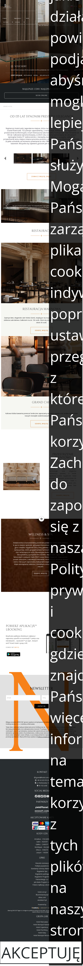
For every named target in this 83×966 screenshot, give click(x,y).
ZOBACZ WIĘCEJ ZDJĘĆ (41, 176)
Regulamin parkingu (42, 874)
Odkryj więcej (41, 330)
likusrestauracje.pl (42, 895)
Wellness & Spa (45, 75)
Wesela (36, 75)
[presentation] (41, 715)
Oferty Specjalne (16, 75)
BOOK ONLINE (41, 95)
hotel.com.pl (42, 892)
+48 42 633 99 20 (43, 780)
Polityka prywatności (42, 866)
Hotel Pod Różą (42, 930)
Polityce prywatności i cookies (46, 737)
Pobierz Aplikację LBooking (42, 885)
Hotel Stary (42, 933)
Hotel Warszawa (42, 922)
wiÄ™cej (16, 647)
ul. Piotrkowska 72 (43, 783)
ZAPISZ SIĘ (41, 706)
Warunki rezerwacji (42, 863)
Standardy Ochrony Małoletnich (42, 869)
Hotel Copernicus (42, 927)
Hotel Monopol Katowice (42, 925)
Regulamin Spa (42, 871)
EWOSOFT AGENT (46, 908)
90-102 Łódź (43, 786)
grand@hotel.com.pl (43, 777)
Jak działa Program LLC (42, 882)
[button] (5, 158)
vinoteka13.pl (42, 900)
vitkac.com (42, 897)
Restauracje (28, 75)
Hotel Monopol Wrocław (42, 935)
